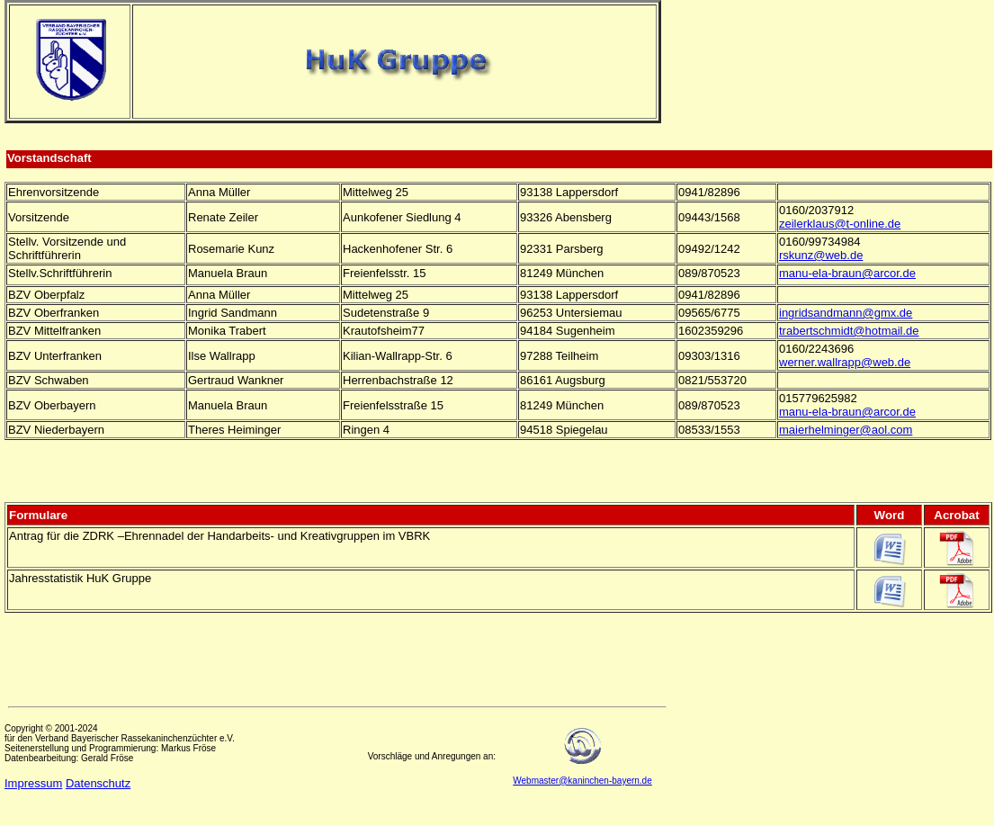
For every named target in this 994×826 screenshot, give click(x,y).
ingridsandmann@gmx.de (845, 312)
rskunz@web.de (821, 255)
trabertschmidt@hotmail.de (849, 330)
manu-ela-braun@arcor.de (847, 273)
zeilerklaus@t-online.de (839, 223)
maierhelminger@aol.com (845, 429)
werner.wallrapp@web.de (844, 362)
